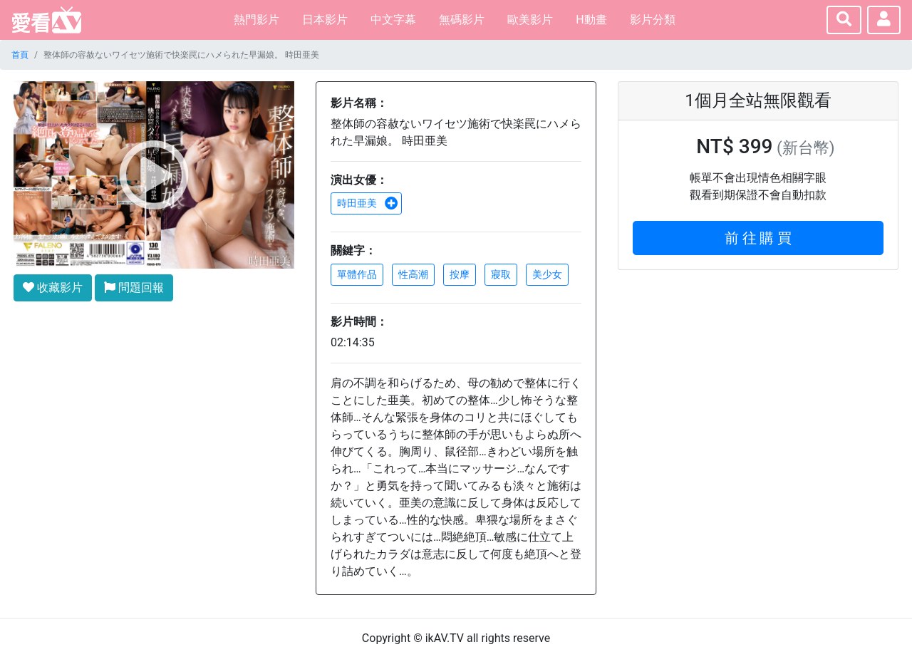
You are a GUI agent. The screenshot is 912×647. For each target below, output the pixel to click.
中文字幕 (393, 19)
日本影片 (325, 19)
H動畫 (591, 19)
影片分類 (652, 19)
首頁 (19, 55)
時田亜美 (367, 203)
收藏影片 (53, 287)
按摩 (460, 274)
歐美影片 (530, 19)
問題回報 (134, 287)
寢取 (501, 274)
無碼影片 (461, 19)
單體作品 (357, 274)
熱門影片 (256, 19)
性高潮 (413, 274)
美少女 (547, 274)
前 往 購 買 (758, 238)
